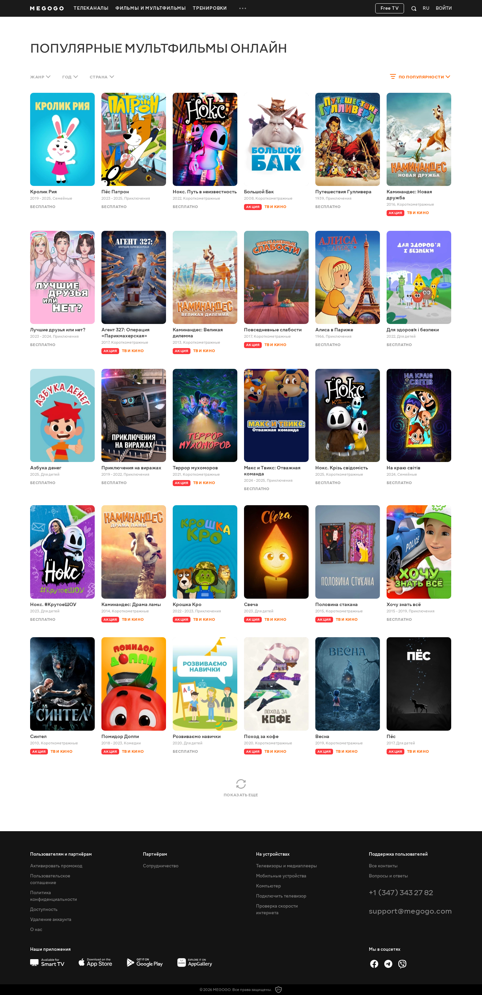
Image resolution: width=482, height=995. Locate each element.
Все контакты (383, 866)
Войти (444, 8)
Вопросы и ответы (388, 876)
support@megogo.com (410, 911)
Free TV (390, 8)
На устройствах (273, 854)
